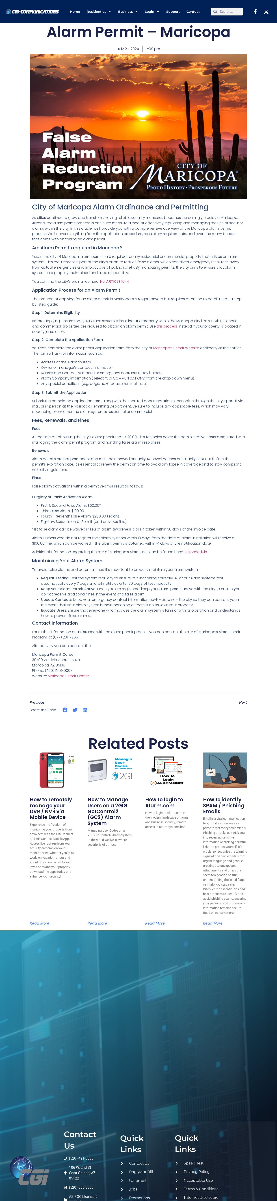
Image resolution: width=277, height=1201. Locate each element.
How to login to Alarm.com (164, 802)
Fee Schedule (195, 551)
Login (152, 11)
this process (167, 326)
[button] (65, 710)
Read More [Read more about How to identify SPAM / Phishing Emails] (213, 923)
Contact (193, 12)
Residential (99, 11)
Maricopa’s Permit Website (176, 348)
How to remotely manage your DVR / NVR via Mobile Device (51, 808)
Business (128, 11)
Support (173, 12)
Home (75, 12)
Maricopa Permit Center (68, 676)
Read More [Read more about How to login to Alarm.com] (155, 923)
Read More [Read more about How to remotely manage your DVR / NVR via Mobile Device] (39, 923)
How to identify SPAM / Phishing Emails (223, 805)
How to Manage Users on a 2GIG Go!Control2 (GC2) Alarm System (108, 811)
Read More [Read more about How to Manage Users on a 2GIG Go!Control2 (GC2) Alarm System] (97, 923)
